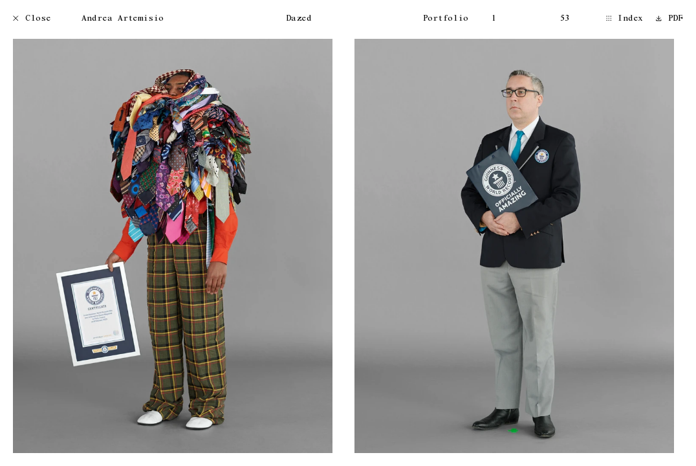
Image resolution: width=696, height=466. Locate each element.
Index (625, 19)
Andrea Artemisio (123, 19)
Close (32, 19)
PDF (669, 19)
